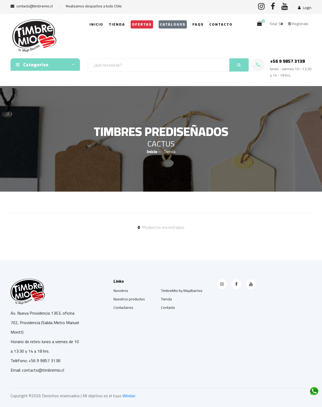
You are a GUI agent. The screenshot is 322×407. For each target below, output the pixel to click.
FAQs (198, 24)
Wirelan (128, 396)
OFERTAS (142, 24)
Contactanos (123, 307)
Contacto (221, 24)
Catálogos (173, 24)
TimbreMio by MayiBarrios (181, 290)
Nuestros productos (129, 299)
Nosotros (120, 290)
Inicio (96, 24)
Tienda (117, 24)
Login (304, 8)
